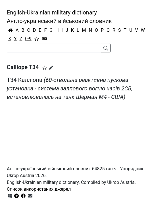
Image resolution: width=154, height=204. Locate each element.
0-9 (28, 38)
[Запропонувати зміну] (51, 67)
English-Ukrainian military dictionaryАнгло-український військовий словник (59, 16)
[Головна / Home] (10, 30)
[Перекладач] (44, 38)
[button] (44, 68)
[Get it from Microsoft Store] (10, 196)
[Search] (54, 48)
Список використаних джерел (39, 189)
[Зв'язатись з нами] (30, 196)
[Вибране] (36, 38)
